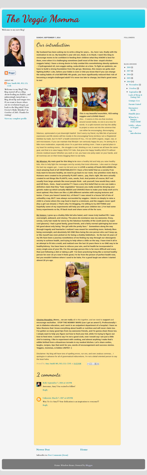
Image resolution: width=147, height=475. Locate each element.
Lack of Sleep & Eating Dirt (135, 96)
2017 (129, 71)
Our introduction (135, 132)
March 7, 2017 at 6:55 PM (62, 398)
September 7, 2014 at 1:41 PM (60, 383)
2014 (129, 81)
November (134, 85)
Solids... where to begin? (135, 126)
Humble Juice (134, 114)
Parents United (135, 104)
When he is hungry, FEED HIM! (135, 119)
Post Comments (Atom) (58, 455)
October (133, 88)
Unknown (47, 398)
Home (84, 449)
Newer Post (43, 449)
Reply (45, 390)
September (134, 92)
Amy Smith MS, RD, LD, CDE (17, 84)
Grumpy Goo (134, 101)
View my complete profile (15, 118)
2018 (129, 67)
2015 (129, 78)
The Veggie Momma (42, 18)
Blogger (89, 465)
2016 (129, 74)
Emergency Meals (133, 109)
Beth (45, 383)
